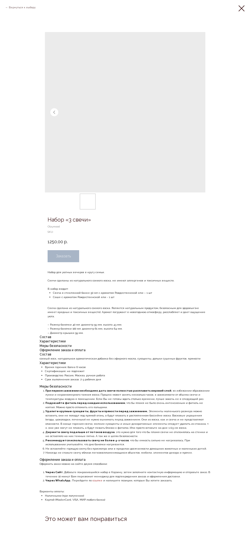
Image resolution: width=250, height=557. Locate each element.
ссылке (98, 480)
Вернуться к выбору (22, 7)
